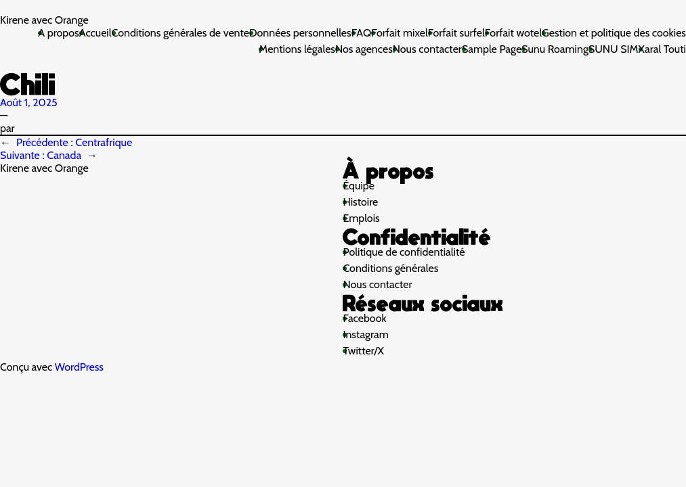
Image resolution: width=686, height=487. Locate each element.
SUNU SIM (613, 49)
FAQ (361, 32)
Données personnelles (300, 32)
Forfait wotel (513, 32)
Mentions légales (297, 49)
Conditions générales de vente (180, 32)
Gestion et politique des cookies (614, 32)
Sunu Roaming (554, 49)
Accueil (95, 32)
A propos (58, 32)
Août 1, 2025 (29, 102)
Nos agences (364, 49)
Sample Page (491, 49)
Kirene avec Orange (44, 20)
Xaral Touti (662, 49)
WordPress (79, 367)
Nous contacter (427, 49)
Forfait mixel (399, 32)
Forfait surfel (456, 32)
